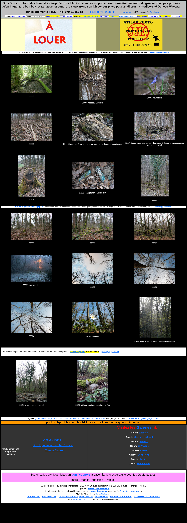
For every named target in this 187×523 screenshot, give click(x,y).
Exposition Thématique (127, 16)
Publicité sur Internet (121, 496)
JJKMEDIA (100, 418)
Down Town (144, 455)
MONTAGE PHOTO (68, 496)
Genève (144, 459)
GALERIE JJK (88, 418)
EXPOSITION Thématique (147, 496)
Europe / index (54, 450)
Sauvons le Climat (143, 437)
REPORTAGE (86, 496)
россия (59, 418)
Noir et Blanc (143, 463)
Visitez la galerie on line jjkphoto (30, 207)
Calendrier (114, 16)
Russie (143, 450)
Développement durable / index (53, 445)
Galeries (145, 427)
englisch (51, 418)
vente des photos (72, 418)
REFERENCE (101, 496)
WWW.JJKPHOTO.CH (99, 488)
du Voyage (143, 446)
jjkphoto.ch (40, 418)
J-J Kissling (154, 12)
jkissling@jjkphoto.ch (102, 11)
